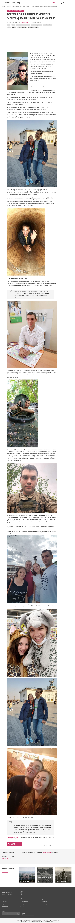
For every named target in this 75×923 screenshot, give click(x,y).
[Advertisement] (32, 40)
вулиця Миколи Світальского (22, 24)
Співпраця (44, 901)
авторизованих (47, 852)
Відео (3, 904)
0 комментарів (24, 22)
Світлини (4, 901)
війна (13, 24)
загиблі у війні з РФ (47, 24)
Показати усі (5, 872)
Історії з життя (24, 901)
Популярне (5, 906)
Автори (22, 906)
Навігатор (27, 893)
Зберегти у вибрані (36, 22)
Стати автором (28, 913)
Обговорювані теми (25, 899)
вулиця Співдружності (36, 24)
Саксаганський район (33, 27)
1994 (9, 24)
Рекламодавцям (46, 904)
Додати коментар (6, 858)
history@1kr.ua (7, 914)
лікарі (9, 27)
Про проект (45, 899)
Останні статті (6, 899)
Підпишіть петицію (12, 837)
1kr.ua (42, 920)
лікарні (14, 27)
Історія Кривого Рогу (12, 2)
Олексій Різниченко (22, 27)
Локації (22, 904)
